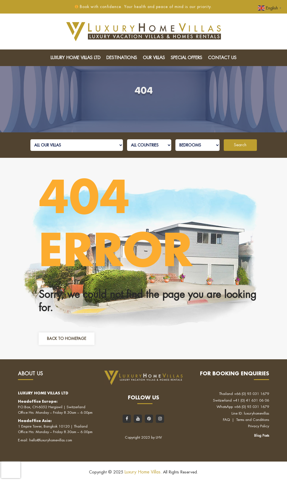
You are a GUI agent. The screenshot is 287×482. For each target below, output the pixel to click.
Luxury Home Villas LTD (76, 58)
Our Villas (154, 58)
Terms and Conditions (252, 419)
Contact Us (222, 58)
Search (240, 145)
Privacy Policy (258, 426)
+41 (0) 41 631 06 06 (251, 400)
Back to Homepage (66, 338)
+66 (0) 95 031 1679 (251, 393)
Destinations (121, 58)
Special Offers (186, 58)
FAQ (226, 419)
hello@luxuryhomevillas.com (50, 440)
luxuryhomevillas (256, 413)
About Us (30, 373)
